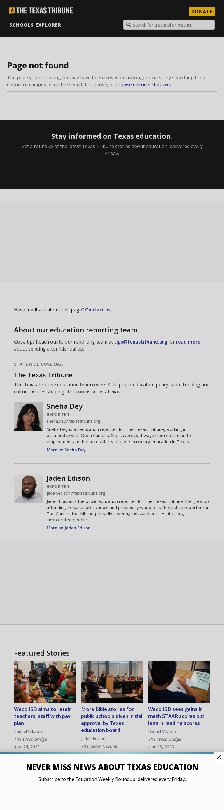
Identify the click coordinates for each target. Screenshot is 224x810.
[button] (112, 405)
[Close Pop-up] (219, 757)
